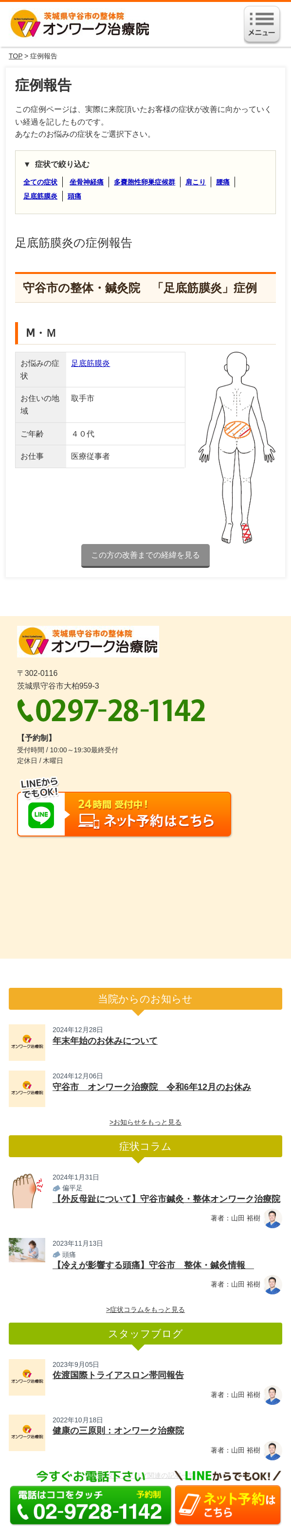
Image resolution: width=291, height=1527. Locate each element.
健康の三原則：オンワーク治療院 (118, 1431)
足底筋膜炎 (40, 196)
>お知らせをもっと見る (145, 1122)
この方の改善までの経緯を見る (145, 555)
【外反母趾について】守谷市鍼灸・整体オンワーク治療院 (166, 1199)
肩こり (195, 182)
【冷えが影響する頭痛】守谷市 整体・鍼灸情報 (153, 1265)
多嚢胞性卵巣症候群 (144, 182)
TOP (15, 56)
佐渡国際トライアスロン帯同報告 (118, 1375)
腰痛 (223, 182)
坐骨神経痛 (87, 182)
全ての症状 (40, 182)
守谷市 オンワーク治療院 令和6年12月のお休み (152, 1087)
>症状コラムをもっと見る (145, 1309)
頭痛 (74, 196)
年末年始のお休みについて (105, 1041)
